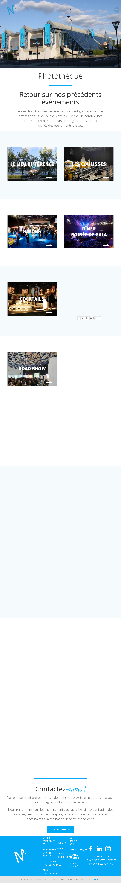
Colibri (96, 881)
